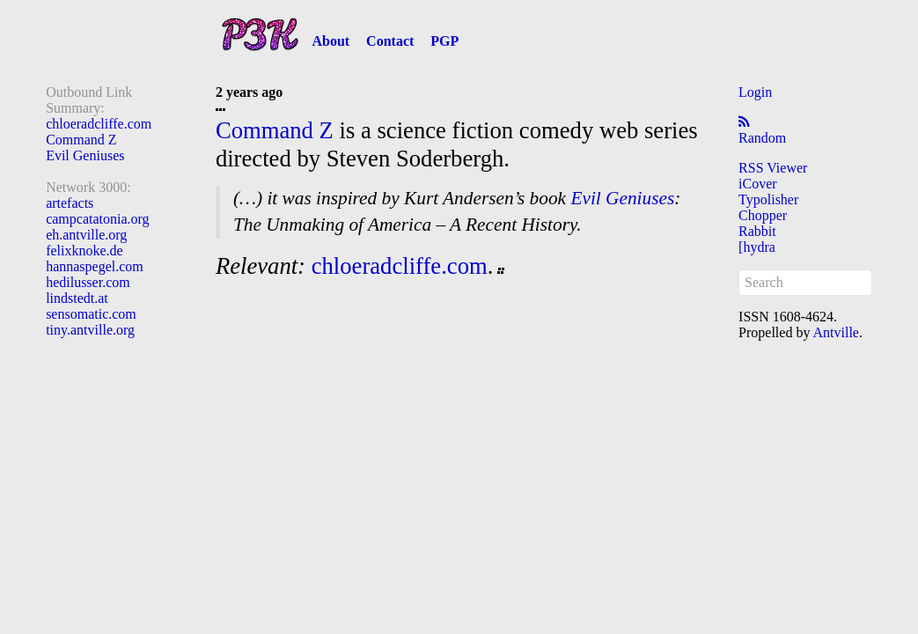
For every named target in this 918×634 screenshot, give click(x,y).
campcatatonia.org (97, 218)
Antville (836, 332)
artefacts (69, 202)
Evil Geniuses (85, 155)
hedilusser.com (88, 282)
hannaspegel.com (94, 266)
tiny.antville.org (90, 329)
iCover (757, 183)
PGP (444, 40)
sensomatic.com (91, 313)
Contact (390, 40)
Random (762, 137)
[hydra (756, 247)
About (330, 40)
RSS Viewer (772, 167)
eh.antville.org (86, 234)
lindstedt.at (77, 298)
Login (755, 92)
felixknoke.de (84, 250)
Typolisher (768, 199)
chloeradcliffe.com (98, 123)
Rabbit (757, 231)
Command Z (81, 139)
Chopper (762, 215)
